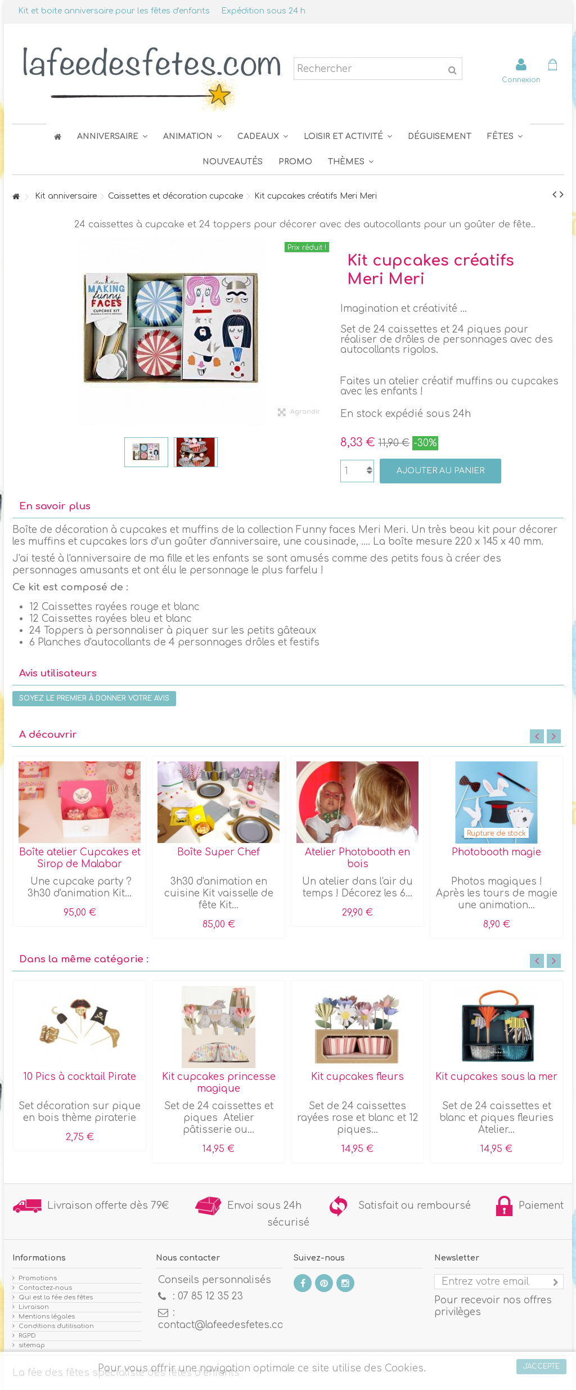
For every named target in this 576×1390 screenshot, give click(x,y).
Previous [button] (537, 736)
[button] (504, 136)
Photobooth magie (496, 852)
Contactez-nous (45, 1287)
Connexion (521, 79)
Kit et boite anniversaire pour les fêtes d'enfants (114, 11)
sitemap (32, 1345)
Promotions (38, 1278)
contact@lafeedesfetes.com (225, 1325)
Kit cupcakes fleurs (357, 1076)
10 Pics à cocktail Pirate (79, 1076)
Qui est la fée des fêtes (56, 1297)
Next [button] (554, 736)
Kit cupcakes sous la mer (496, 1076)
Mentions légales (47, 1316)
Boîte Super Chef (218, 852)
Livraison (34, 1307)
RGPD (27, 1335)
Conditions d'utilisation (56, 1326)
